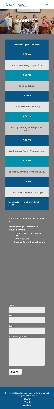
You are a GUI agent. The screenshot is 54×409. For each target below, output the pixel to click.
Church (27, 398)
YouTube (27, 405)
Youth (27, 402)
